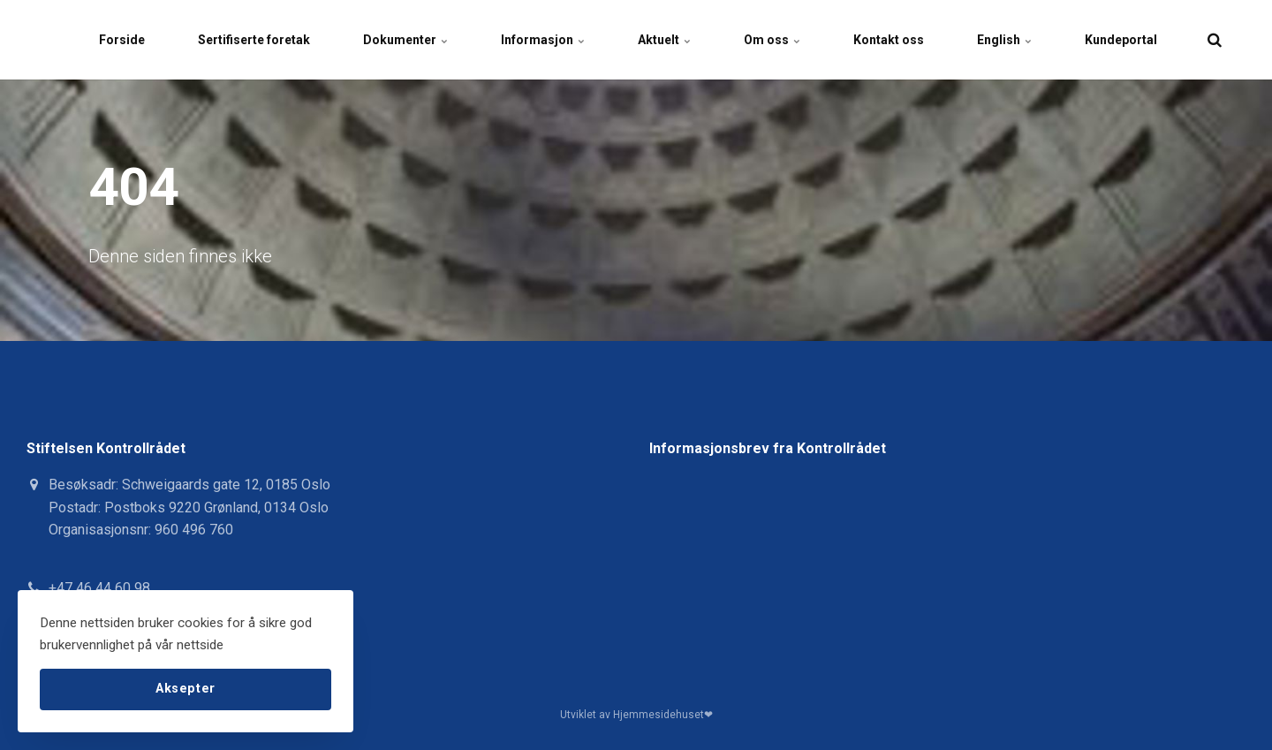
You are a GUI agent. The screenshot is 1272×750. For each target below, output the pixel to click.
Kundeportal (1121, 40)
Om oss (772, 40)
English (1004, 40)
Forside (122, 40)
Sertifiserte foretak (254, 40)
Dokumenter (405, 40)
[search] (1215, 40)
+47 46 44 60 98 (99, 588)
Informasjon (543, 40)
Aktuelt (664, 40)
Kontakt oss (888, 40)
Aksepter (185, 688)
